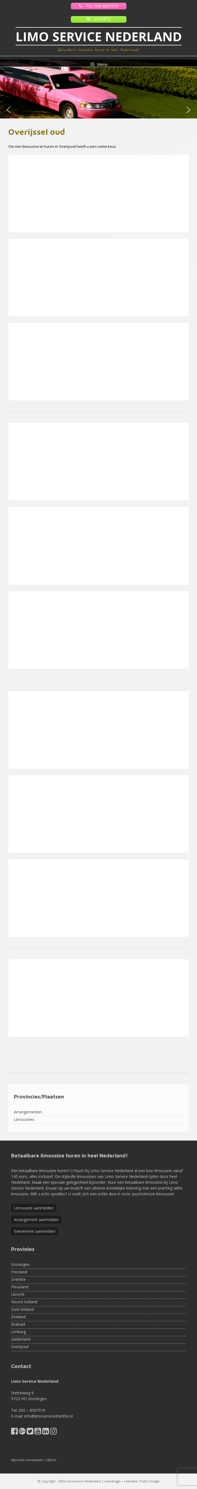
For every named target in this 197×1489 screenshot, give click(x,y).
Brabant (18, 1324)
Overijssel (20, 1346)
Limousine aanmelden (34, 1208)
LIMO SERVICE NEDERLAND (99, 36)
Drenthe (18, 1279)
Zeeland (18, 1316)
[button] (8, 109)
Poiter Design (149, 1481)
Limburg (18, 1331)
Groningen (20, 1264)
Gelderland (20, 1339)
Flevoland (19, 1286)
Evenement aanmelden (34, 1231)
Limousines (24, 1119)
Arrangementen (28, 1112)
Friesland (19, 1272)
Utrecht (17, 1294)
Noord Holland (24, 1301)
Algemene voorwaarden (27, 1460)
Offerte (51, 1460)
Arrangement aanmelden (36, 1219)
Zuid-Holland (22, 1309)
